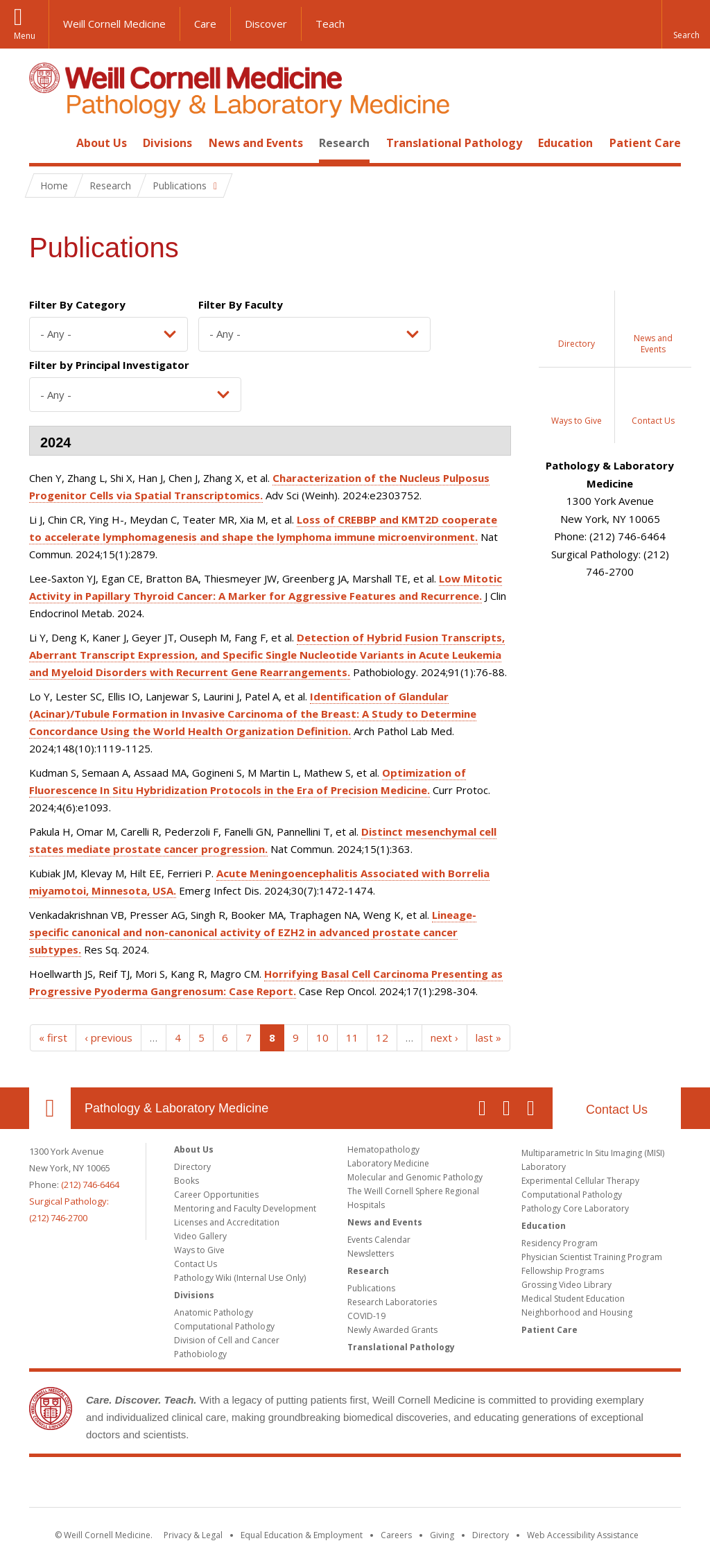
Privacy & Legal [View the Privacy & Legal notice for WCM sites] (193, 1535)
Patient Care (645, 142)
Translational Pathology (454, 142)
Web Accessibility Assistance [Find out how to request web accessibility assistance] (583, 1535)
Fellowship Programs (562, 1271)
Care (205, 24)
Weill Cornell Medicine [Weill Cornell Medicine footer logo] (355, 1484)
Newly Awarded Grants (392, 1330)
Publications (371, 1288)
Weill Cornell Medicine (114, 24)
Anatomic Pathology (213, 1312)
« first (53, 1037)
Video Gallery (200, 1236)
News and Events (256, 142)
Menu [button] (24, 36)
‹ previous (108, 1037)
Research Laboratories (392, 1302)
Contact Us (617, 1110)
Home (44, 143)
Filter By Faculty (240, 304)
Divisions (167, 142)
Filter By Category (77, 304)
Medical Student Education (573, 1298)
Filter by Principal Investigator (109, 365)
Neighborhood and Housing (576, 1312)
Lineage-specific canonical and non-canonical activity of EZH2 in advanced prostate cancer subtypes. (252, 932)
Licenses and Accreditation (226, 1222)
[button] (685, 24)
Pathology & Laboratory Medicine (176, 1108)
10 (322, 1037)
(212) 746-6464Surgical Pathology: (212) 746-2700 (74, 1201)
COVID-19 (366, 1316)
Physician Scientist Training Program (591, 1257)
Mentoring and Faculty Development (245, 1208)
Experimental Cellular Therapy (580, 1181)
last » (488, 1037)
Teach (330, 24)
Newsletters (370, 1253)
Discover (266, 24)
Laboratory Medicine (388, 1163)
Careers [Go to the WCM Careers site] (396, 1535)
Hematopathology (383, 1149)
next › (444, 1037)
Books (186, 1181)
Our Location (50, 1108)
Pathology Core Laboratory (575, 1208)
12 (382, 1037)
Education (565, 142)
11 (352, 1037)
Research (344, 142)
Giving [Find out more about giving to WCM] (442, 1535)
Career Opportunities (216, 1194)
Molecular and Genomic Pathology (415, 1177)
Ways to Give (199, 1250)
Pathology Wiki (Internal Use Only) (240, 1278)
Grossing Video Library (566, 1285)
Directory (192, 1167)
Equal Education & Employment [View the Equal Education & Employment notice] (302, 1535)
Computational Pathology (224, 1326)
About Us (101, 142)
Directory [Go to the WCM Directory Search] (490, 1535)
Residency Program (559, 1243)
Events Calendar (378, 1240)
